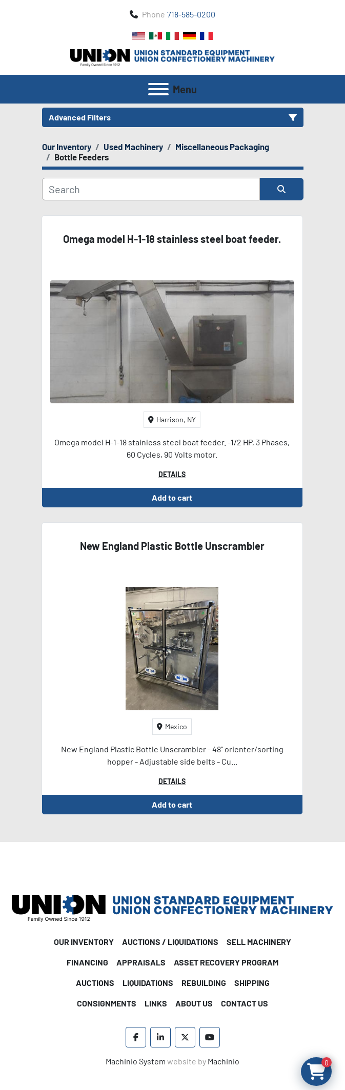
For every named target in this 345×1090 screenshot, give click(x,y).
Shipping (252, 983)
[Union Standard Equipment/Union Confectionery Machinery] (172, 907)
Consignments (106, 1003)
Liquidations (148, 983)
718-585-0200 (191, 14)
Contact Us (244, 1003)
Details (172, 474)
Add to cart (172, 497)
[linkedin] (160, 1037)
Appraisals (141, 962)
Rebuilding (203, 983)
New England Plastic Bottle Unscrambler (172, 546)
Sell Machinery (259, 942)
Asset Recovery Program (226, 962)
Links (156, 1003)
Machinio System (136, 1061)
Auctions (95, 983)
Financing (87, 962)
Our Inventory (84, 942)
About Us (194, 1003)
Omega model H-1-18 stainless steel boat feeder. (172, 239)
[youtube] (209, 1037)
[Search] (151, 189)
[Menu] (158, 89)
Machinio (223, 1061)
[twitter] (185, 1037)
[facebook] (136, 1037)
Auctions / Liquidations (170, 942)
